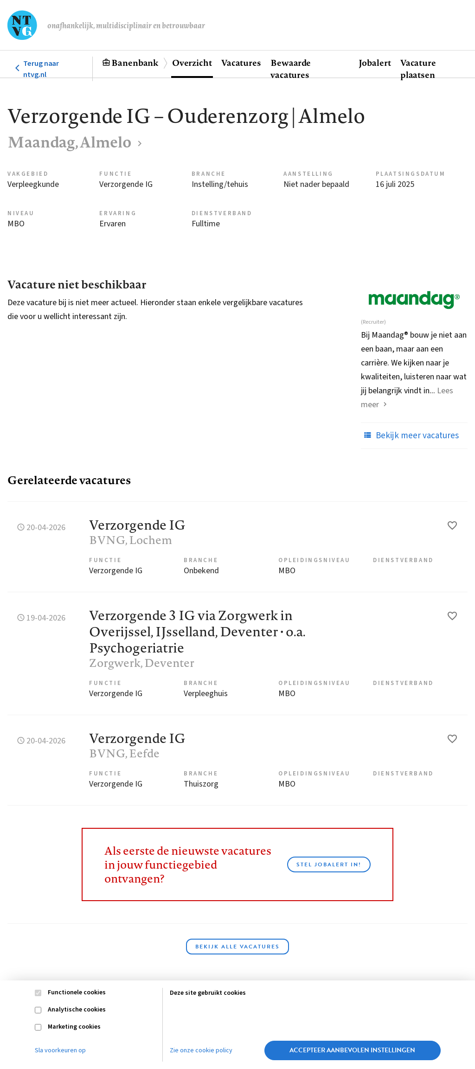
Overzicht (192, 63)
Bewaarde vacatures (290, 69)
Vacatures (241, 63)
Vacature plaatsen (418, 69)
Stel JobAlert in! (328, 864)
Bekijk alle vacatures (237, 946)
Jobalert (375, 63)
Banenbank (134, 63)
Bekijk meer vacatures (410, 435)
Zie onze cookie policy (201, 1050)
